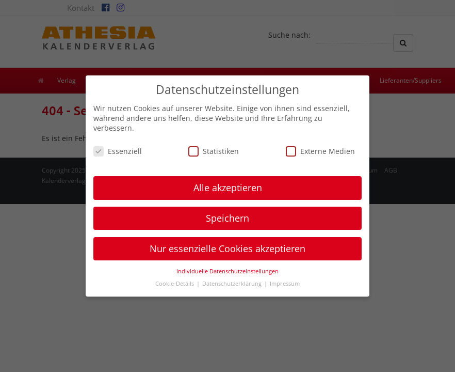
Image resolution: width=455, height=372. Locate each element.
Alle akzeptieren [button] (227, 187)
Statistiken (213, 151)
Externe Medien (320, 151)
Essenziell (117, 151)
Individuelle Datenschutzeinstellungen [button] (227, 271)
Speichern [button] (227, 218)
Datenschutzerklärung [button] (232, 283)
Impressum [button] (285, 283)
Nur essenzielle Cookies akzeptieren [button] (227, 248)
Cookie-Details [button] (175, 283)
